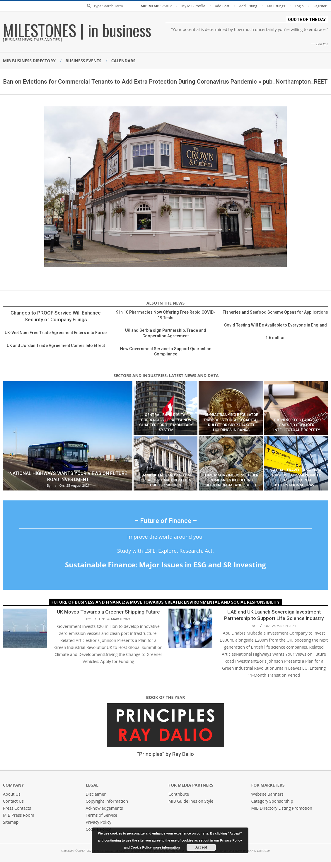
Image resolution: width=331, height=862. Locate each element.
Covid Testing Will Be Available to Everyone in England (275, 325)
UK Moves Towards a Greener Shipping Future (108, 612)
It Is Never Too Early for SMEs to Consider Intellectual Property (296, 425)
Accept (201, 847)
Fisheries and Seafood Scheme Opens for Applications (275, 312)
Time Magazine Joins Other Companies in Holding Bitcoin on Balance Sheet (231, 480)
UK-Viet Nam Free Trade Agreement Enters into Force (56, 332)
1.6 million (275, 337)
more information (166, 847)
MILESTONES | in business (77, 30)
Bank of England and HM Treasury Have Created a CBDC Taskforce (166, 480)
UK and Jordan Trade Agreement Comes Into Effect (56, 345)
